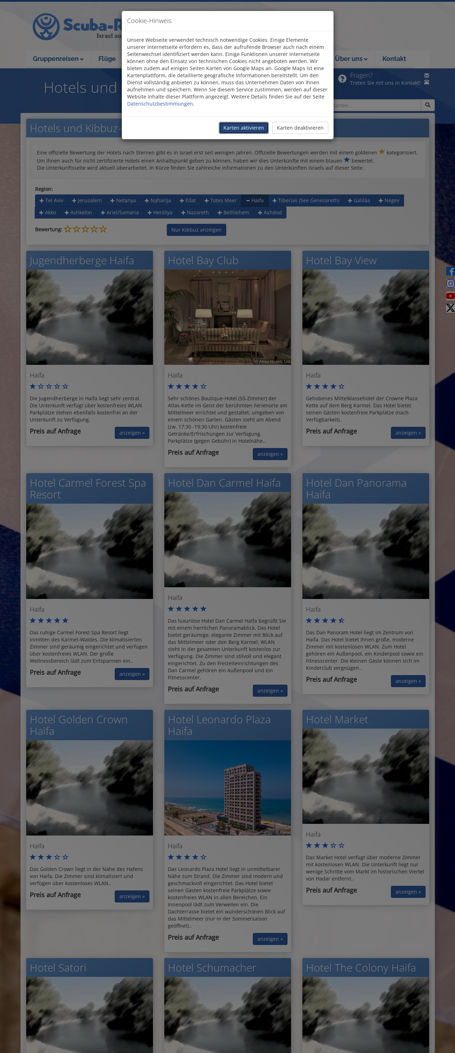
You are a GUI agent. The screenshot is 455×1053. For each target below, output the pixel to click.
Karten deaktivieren (300, 127)
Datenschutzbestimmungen (160, 103)
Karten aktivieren (243, 127)
